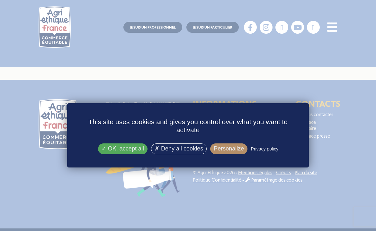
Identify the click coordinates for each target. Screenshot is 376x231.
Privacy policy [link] (265, 148)
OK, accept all (123, 148)
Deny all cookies (179, 148)
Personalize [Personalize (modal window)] (229, 148)
